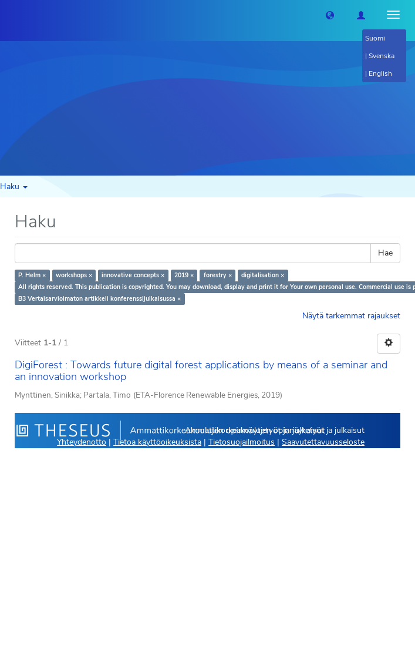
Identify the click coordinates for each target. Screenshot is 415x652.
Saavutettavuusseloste (323, 442)
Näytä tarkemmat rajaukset (351, 315)
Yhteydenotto (81, 442)
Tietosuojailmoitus (241, 442)
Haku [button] (14, 186)
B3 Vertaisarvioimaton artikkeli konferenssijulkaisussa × (99, 298)
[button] (329, 15)
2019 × (184, 275)
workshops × (74, 275)
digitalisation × (262, 275)
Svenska (381, 56)
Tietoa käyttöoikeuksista (157, 442)
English (380, 73)
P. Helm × (32, 275)
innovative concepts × (133, 275)
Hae (385, 252)
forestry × (218, 275)
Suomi (375, 38)
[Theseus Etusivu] (9, 14)
